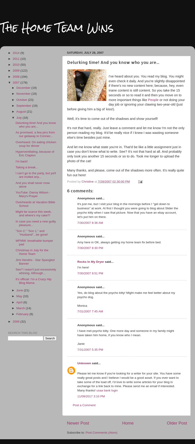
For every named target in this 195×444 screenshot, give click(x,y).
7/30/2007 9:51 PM (90, 273)
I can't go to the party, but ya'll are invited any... (36, 175)
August (21, 111)
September (24, 105)
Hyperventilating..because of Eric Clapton (35, 153)
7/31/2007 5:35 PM (90, 349)
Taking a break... (27, 167)
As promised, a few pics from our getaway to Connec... (35, 134)
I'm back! (22, 161)
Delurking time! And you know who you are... (36, 124)
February (22, 314)
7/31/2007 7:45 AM (90, 311)
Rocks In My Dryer (90, 261)
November (23, 93)
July (19, 117)
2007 (16, 82)
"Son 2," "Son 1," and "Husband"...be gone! (32, 232)
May (19, 296)
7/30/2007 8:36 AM (90, 222)
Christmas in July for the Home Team (32, 252)
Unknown (84, 363)
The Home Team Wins (57, 27)
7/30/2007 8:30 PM (90, 248)
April (19, 302)
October (22, 99)
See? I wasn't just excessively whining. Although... (36, 271)
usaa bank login (107, 390)
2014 (16, 53)
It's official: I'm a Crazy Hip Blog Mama (33, 281)
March (21, 308)
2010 (16, 64)
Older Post (177, 423)
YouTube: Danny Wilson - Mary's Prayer (33, 194)
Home (128, 423)
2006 (16, 321)
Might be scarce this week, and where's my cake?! (34, 213)
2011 (16, 58)
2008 (16, 76)
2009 (16, 70)
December (23, 87)
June (20, 290)
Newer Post (78, 423)
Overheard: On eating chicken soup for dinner (36, 143)
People (153, 100)
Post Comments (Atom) (101, 432)
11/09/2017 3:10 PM (91, 396)
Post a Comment (84, 405)
